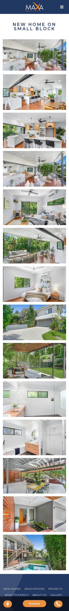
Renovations (35, 588)
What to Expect (17, 594)
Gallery (56, 594)
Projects (55, 588)
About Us (39, 594)
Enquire (34, 603)
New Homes (12, 588)
